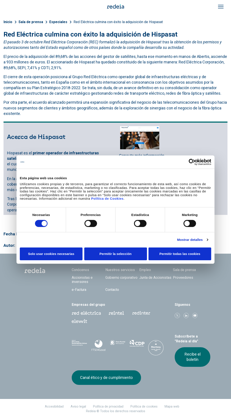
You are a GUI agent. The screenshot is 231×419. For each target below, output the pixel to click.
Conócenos (80, 270)
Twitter (177, 315)
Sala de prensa (30, 22)
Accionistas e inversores (82, 279)
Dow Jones (79, 344)
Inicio (8, 22)
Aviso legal (78, 406)
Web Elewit (79, 321)
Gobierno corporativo (121, 277)
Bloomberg (156, 349)
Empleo (145, 270)
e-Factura (79, 290)
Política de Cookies (107, 198)
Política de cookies (144, 406)
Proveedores (183, 277)
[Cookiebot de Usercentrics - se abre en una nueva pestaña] (192, 162)
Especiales (58, 22)
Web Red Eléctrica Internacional (141, 313)
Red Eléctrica (86, 313)
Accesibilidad (54, 406)
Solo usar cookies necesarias (51, 254)
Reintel (116, 313)
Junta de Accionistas (155, 277)
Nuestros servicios (120, 270)
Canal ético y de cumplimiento (106, 377)
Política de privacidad (108, 406)
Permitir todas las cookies (180, 254)
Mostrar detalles (190, 240)
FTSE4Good (98, 345)
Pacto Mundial (117, 345)
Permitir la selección (115, 254)
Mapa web (172, 406)
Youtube (195, 315)
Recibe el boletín (193, 357)
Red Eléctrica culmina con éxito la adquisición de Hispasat (118, 22)
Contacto (112, 290)
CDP (137, 344)
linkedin (186, 315)
